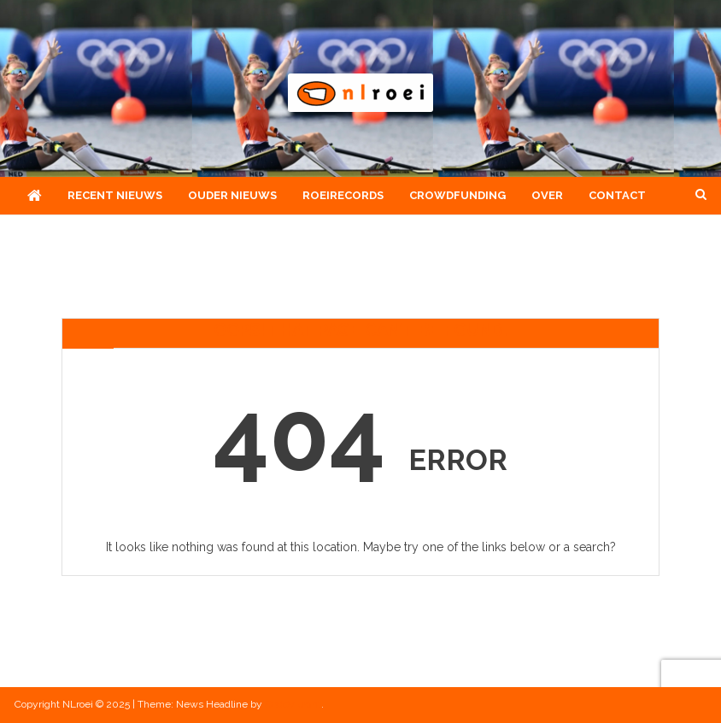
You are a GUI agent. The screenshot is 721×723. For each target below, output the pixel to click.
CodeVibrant (293, 704)
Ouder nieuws (232, 195)
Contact (617, 195)
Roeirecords (343, 195)
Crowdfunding (457, 195)
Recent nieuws (114, 195)
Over (547, 195)
